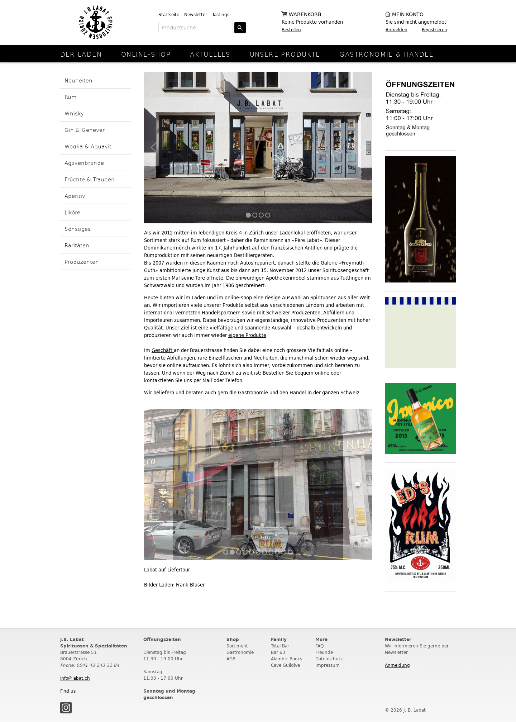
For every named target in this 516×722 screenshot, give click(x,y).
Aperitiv (74, 195)
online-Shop (146, 53)
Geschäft (163, 350)
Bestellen (291, 29)
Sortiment (237, 645)
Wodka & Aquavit (87, 146)
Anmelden (396, 29)
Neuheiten (78, 80)
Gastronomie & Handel (386, 53)
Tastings (220, 14)
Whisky (74, 113)
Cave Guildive (285, 665)
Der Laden (81, 53)
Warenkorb (305, 14)
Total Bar (280, 645)
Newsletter (195, 14)
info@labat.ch (75, 678)
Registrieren (434, 29)
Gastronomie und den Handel (272, 392)
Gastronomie (240, 652)
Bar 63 (278, 652)
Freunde (324, 652)
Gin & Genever (84, 129)
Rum (70, 96)
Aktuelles (210, 53)
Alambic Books (286, 658)
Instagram (66, 707)
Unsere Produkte (285, 53)
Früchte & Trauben (89, 179)
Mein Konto (408, 14)
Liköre (72, 212)
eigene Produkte (247, 335)
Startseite (168, 14)
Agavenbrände (84, 162)
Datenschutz (329, 658)
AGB (230, 658)
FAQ (319, 645)
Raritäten (76, 245)
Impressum (327, 665)
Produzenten (81, 261)
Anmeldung (397, 665)
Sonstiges (77, 228)
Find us (68, 691)
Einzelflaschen (225, 358)
